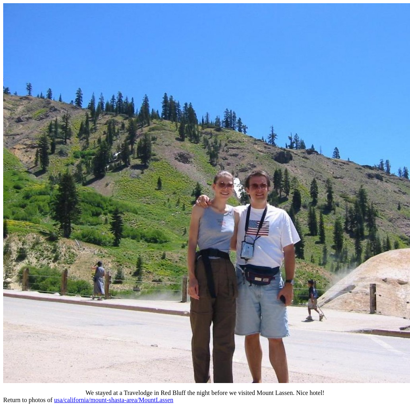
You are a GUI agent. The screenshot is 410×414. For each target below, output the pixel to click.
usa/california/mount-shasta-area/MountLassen (113, 400)
